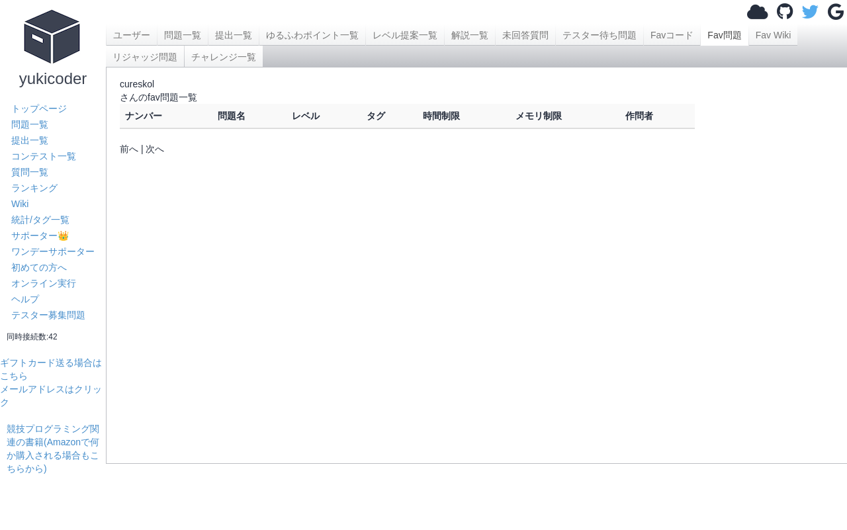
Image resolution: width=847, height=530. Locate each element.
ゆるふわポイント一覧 (312, 35)
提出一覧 (29, 140)
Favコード (671, 35)
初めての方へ (39, 267)
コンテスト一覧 (43, 156)
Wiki (19, 204)
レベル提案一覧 (405, 35)
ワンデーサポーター (53, 251)
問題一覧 (29, 124)
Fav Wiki (773, 35)
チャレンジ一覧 (223, 57)
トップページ (39, 108)
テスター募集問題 (48, 315)
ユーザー (131, 35)
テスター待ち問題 (599, 35)
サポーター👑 (40, 235)
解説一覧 (469, 35)
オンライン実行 (43, 283)
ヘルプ (25, 299)
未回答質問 (525, 35)
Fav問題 (724, 35)
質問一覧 (29, 172)
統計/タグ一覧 (40, 219)
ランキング (34, 188)
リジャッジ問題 (144, 57)
